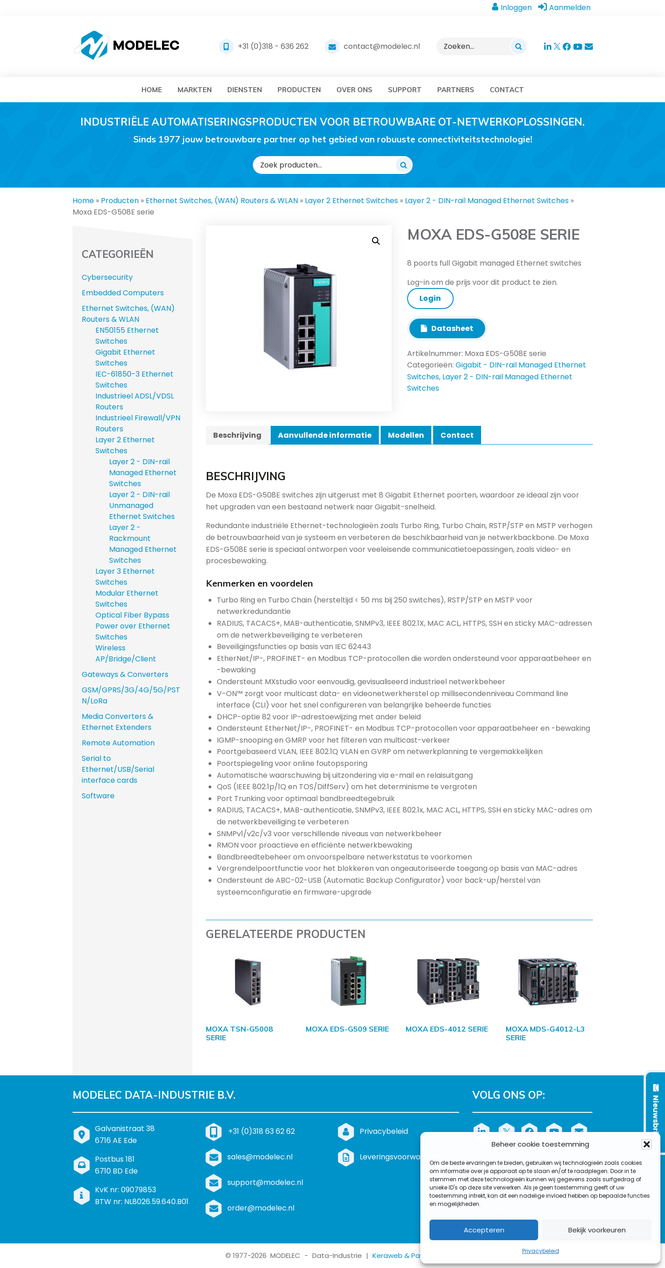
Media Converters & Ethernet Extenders (117, 722)
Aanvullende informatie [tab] (325, 435)
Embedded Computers (123, 293)
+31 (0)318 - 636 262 (273, 46)
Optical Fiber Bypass (132, 615)
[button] (646, 1144)
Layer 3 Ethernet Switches (125, 576)
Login (430, 298)
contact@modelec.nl (382, 46)
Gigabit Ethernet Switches (125, 357)
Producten (120, 200)
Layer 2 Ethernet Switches (351, 200)
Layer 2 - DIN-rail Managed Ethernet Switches (487, 200)
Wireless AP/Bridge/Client (125, 653)
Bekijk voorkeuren (597, 1230)
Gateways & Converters (125, 674)
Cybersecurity (107, 277)
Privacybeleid (540, 1251)
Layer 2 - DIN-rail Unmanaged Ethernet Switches (142, 505)
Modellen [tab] (406, 435)
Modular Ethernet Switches (126, 598)
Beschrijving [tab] (237, 435)
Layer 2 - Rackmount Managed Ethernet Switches (143, 544)
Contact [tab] (457, 435)
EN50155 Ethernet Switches (127, 335)
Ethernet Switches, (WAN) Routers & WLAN (222, 200)
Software (98, 796)
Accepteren (484, 1230)
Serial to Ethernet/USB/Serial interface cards (118, 769)
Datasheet (447, 328)
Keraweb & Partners (406, 1255)
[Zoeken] (518, 46)
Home (83, 200)
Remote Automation (118, 743)
